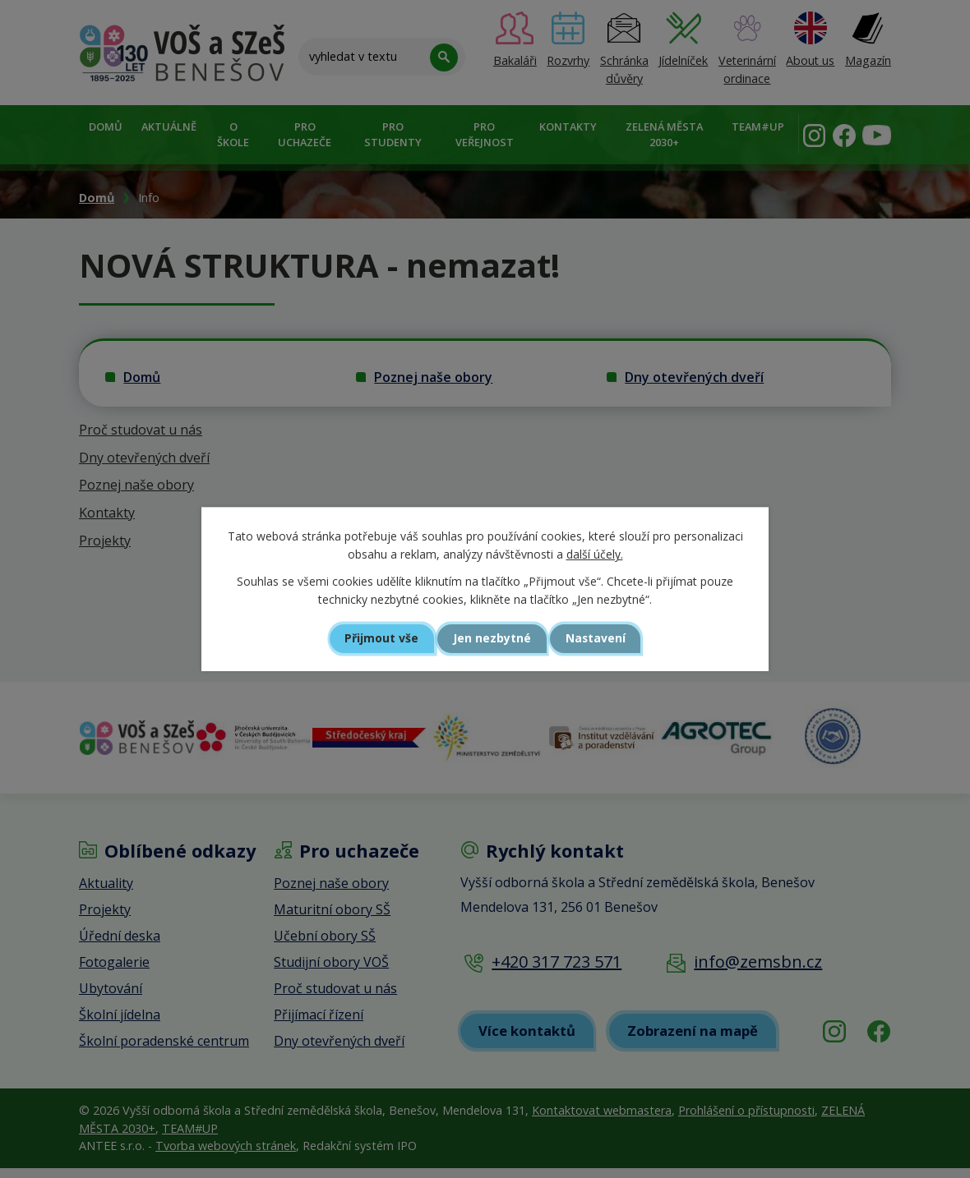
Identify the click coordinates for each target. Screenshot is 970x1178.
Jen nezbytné (492, 638)
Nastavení (603, 638)
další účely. (594, 554)
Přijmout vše (374, 638)
